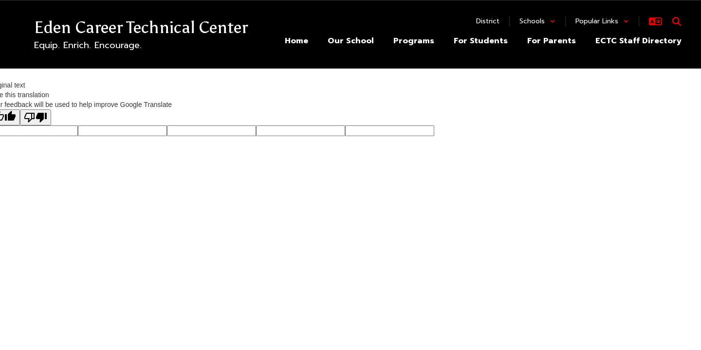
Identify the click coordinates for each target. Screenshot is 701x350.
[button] (537, 21)
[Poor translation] (35, 117)
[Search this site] (677, 21)
